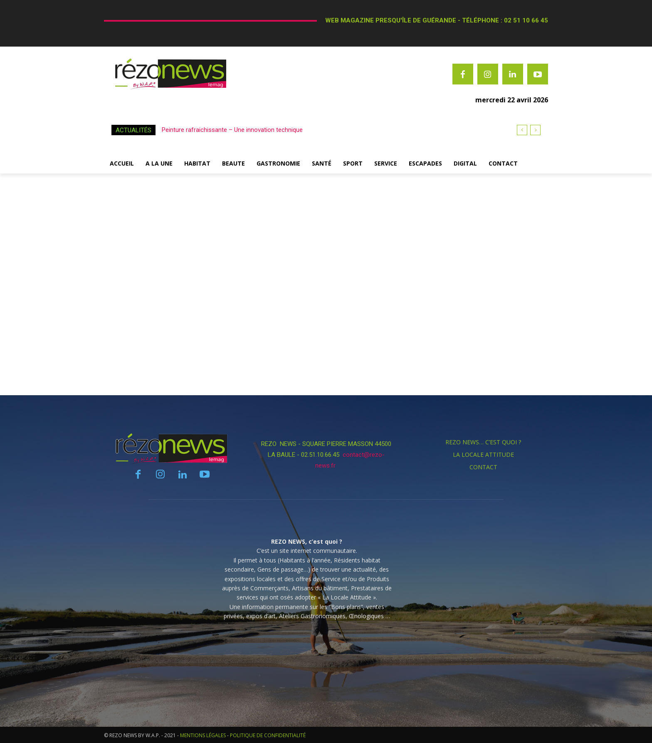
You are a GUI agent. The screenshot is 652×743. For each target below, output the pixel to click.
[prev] (522, 130)
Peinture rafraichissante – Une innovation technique (232, 130)
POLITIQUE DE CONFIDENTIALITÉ (268, 735)
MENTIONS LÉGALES (203, 735)
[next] (535, 130)
